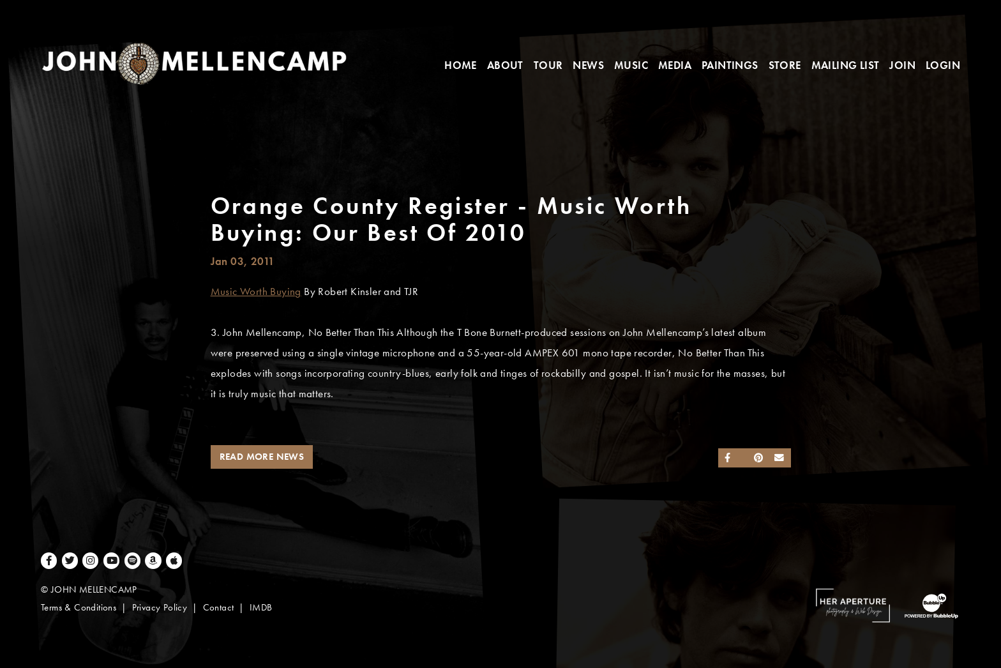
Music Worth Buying (256, 291)
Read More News (262, 456)
